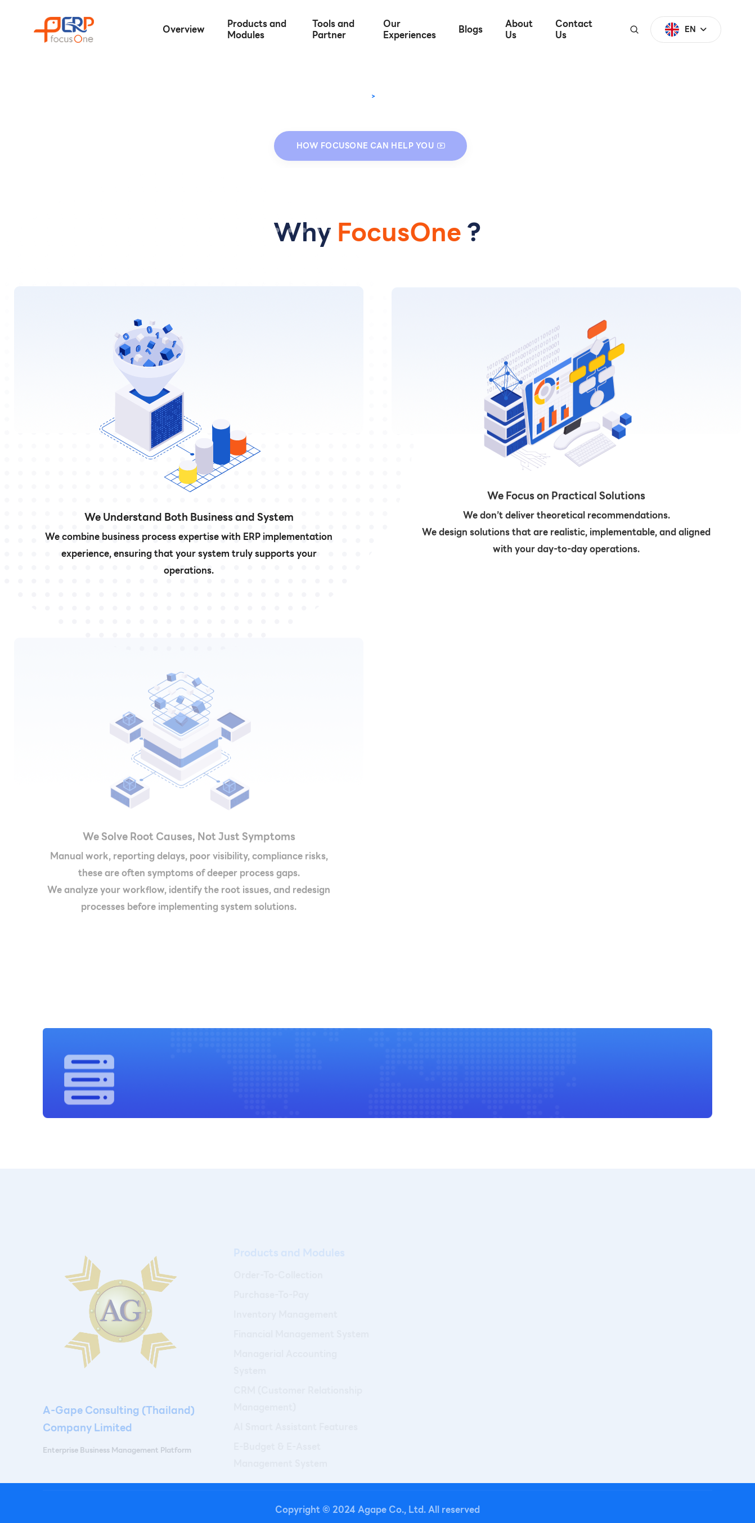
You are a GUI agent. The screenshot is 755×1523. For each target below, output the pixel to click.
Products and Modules (256, 29)
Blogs (471, 29)
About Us (519, 29)
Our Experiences (409, 29)
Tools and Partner (333, 29)
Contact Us (573, 29)
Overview (184, 29)
